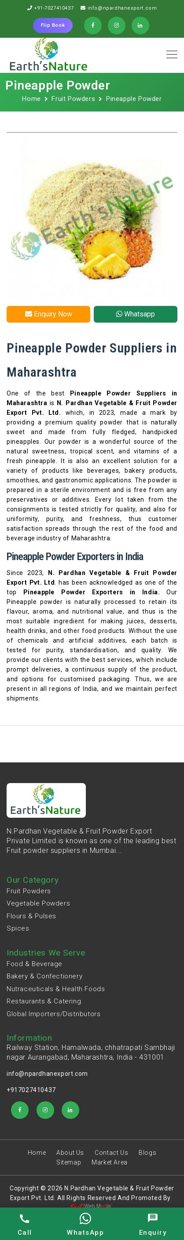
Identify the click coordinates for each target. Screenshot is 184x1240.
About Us (70, 1152)
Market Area (110, 1162)
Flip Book (53, 25)
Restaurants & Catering (44, 1001)
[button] (170, 51)
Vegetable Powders (38, 903)
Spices (18, 928)
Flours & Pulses (31, 916)
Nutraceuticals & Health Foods (56, 989)
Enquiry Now (48, 314)
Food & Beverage (35, 964)
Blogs (147, 1152)
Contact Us (111, 1152)
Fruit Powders (73, 99)
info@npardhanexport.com (122, 8)
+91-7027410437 (54, 8)
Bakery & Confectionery (44, 976)
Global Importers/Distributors (53, 1014)
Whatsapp (135, 314)
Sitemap (68, 1162)
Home (31, 99)
